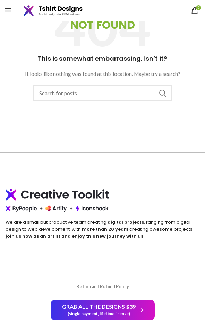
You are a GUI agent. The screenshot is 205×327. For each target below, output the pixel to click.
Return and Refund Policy (102, 286)
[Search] (102, 93)
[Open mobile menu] (8, 10)
